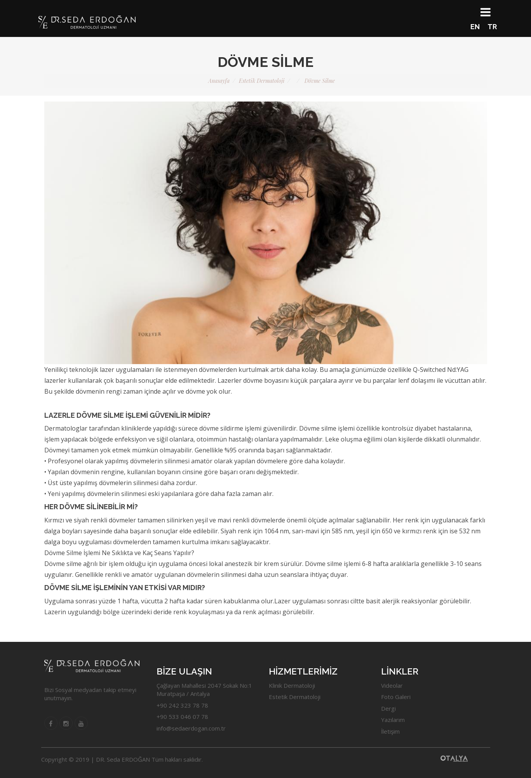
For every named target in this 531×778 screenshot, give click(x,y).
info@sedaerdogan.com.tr (191, 728)
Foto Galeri (396, 697)
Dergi (388, 708)
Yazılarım (393, 720)
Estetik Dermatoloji (294, 697)
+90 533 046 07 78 (182, 716)
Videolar (392, 685)
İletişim (390, 731)
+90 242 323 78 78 (182, 705)
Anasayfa (219, 80)
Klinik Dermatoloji (292, 685)
